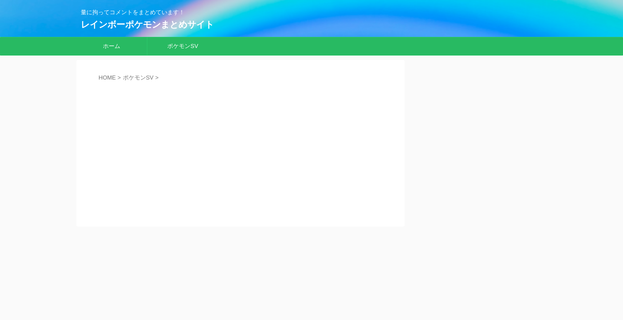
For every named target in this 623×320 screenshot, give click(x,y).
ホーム (111, 46)
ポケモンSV (182, 46)
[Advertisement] (240, 147)
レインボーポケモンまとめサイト (147, 24)
